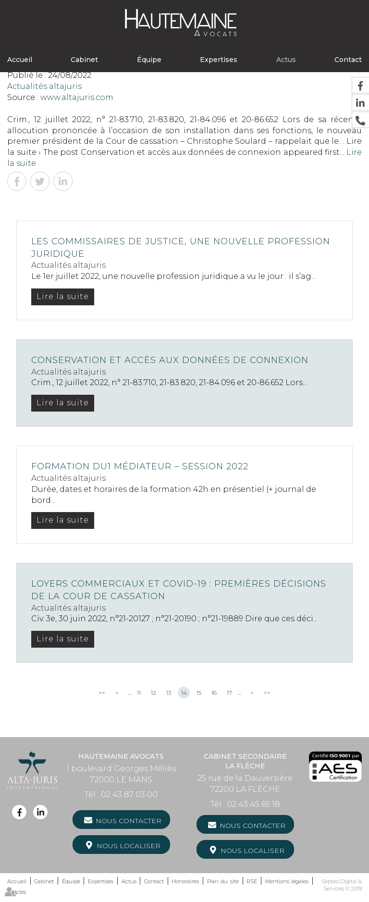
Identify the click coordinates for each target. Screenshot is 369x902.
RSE (251, 881)
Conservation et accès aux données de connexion (169, 360)
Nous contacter (128, 820)
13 (168, 692)
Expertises (218, 59)
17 (229, 692)
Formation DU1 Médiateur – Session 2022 (139, 466)
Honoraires (185, 881)
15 (199, 692)
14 (184, 692)
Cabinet (84, 59)
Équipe (149, 59)
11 (139, 692)
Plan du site (223, 881)
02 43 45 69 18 (253, 804)
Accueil (19, 59)
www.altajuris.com (76, 97)
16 (214, 692)
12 (153, 692)
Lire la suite (63, 296)
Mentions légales (287, 881)
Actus (286, 59)
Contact (348, 59)
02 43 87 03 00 (129, 794)
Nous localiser (128, 845)
